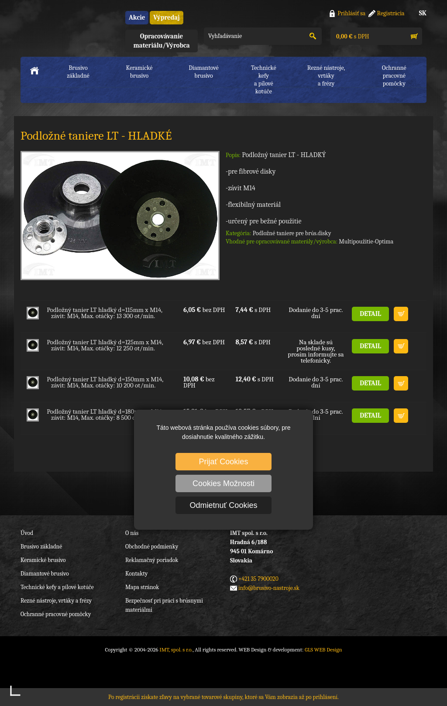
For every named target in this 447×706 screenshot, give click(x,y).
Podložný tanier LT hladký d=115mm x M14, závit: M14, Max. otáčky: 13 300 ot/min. (104, 313)
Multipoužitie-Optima (366, 241)
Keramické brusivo (139, 71)
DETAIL (370, 314)
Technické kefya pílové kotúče (263, 79)
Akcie (137, 17)
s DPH (352, 36)
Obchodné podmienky (151, 546)
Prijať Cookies (223, 461)
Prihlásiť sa (351, 13)
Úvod (27, 533)
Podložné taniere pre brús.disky (292, 233)
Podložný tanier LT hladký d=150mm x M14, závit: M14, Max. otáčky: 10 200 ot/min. (105, 382)
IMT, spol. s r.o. (69, 26)
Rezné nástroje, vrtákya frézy (326, 75)
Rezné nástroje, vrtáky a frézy (56, 600)
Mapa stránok (142, 587)
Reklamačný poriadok (151, 560)
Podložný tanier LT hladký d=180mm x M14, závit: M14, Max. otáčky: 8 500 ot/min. (105, 415)
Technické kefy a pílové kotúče (57, 587)
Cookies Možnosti (223, 483)
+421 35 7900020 (258, 579)
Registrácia (391, 13)
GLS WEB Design (323, 649)
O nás (131, 533)
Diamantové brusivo (203, 71)
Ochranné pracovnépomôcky (394, 75)
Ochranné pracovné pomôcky (56, 614)
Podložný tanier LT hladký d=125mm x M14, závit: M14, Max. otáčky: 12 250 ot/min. (105, 345)
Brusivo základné (78, 71)
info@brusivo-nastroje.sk (268, 588)
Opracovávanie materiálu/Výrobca (161, 40)
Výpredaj (166, 17)
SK (422, 13)
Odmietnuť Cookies (224, 505)
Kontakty (136, 573)
